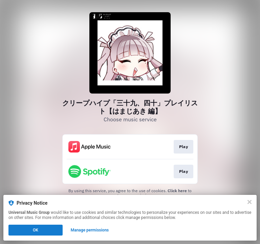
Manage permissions (90, 230)
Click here (177, 190)
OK (35, 230)
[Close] (249, 202)
